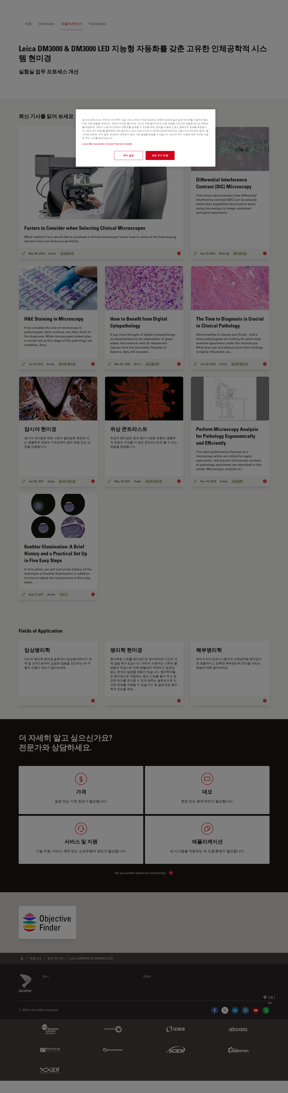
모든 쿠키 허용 (160, 155)
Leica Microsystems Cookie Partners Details (107, 143)
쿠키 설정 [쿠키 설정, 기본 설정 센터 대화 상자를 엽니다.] (128, 155)
